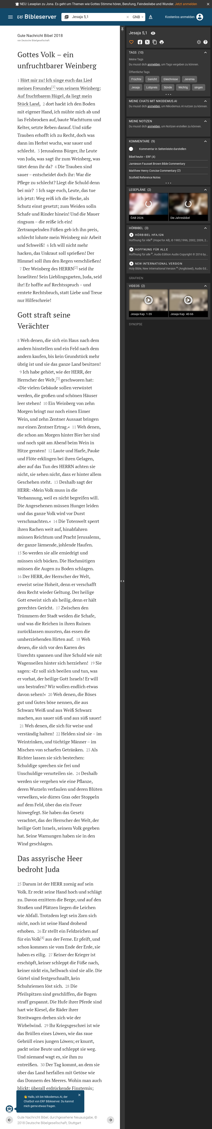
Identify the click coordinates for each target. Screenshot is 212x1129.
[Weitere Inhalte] (168, 94)
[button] (208, 4)
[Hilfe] (205, 42)
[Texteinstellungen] (151, 17)
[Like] (131, 42)
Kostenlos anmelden (180, 17)
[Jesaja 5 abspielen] (168, 235)
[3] (58, 378)
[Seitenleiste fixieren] (122, 29)
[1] (53, 87)
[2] (76, 267)
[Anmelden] (200, 17)
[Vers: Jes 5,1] (153, 33)
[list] (168, 167)
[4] (42, 937)
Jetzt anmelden (186, 4)
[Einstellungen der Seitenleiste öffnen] (199, 42)
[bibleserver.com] (36, 17)
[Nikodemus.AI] (9, 1109)
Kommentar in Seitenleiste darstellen (162, 149)
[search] (99, 17)
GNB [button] (139, 17)
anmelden (154, 64)
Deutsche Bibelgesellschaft (35, 40)
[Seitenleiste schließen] (122, 581)
